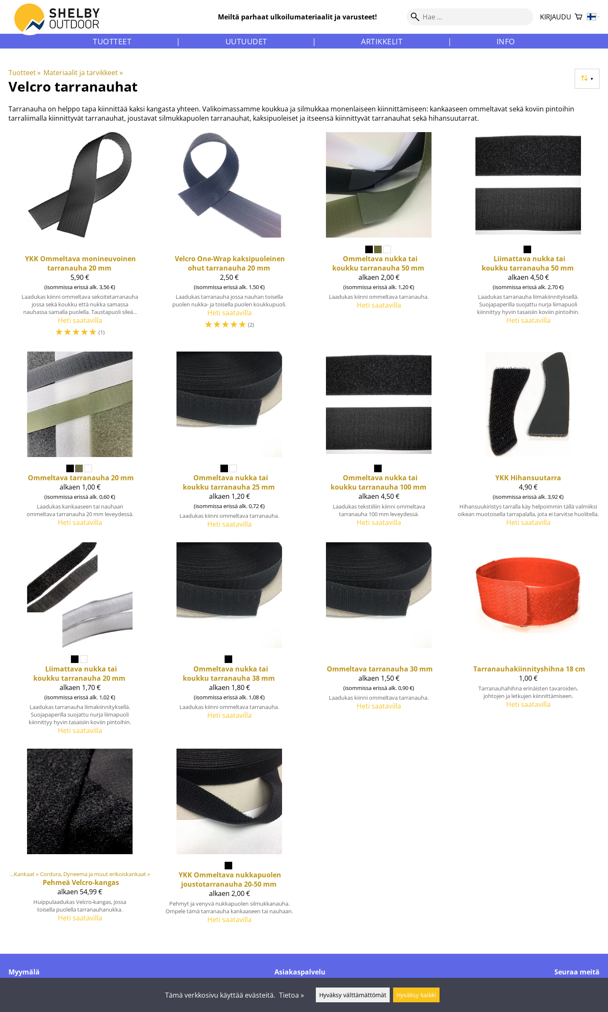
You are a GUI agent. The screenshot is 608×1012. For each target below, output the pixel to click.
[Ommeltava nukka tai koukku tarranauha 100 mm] (378, 444)
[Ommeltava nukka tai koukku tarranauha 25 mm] (229, 444)
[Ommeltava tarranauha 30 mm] (378, 641)
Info (506, 41)
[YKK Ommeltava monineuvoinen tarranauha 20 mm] (79, 238)
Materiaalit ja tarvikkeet (82, 72)
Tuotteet (112, 41)
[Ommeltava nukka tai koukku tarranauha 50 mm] (378, 238)
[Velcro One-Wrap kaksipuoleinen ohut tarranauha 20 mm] (229, 238)
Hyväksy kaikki (416, 995)
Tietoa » (291, 995)
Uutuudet (246, 41)
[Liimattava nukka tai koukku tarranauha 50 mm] (528, 238)
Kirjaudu (555, 17)
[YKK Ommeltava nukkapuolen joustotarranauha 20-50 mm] (229, 840)
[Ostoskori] (578, 17)
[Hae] (470, 16)
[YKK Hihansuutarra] (528, 444)
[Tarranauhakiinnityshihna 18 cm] (528, 641)
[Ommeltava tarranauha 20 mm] (79, 444)
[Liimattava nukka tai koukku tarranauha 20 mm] (79, 641)
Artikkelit (381, 41)
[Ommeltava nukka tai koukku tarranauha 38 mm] (229, 641)
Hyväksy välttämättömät (352, 995)
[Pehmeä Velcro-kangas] (79, 840)
